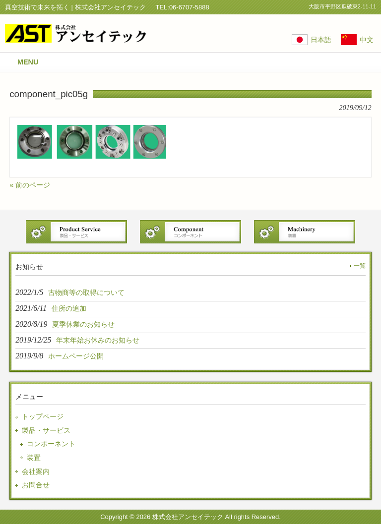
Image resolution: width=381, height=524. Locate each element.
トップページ (43, 416)
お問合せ (36, 485)
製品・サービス (46, 430)
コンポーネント (51, 444)
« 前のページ (29, 185)
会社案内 (36, 471)
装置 (34, 458)
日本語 (321, 40)
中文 (367, 40)
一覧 (360, 266)
